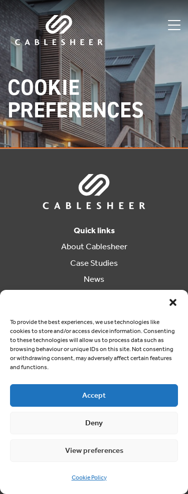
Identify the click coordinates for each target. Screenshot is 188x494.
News (94, 279)
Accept (94, 395)
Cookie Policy (89, 477)
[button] (173, 302)
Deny (94, 422)
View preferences (94, 450)
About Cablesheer (94, 246)
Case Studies (94, 263)
